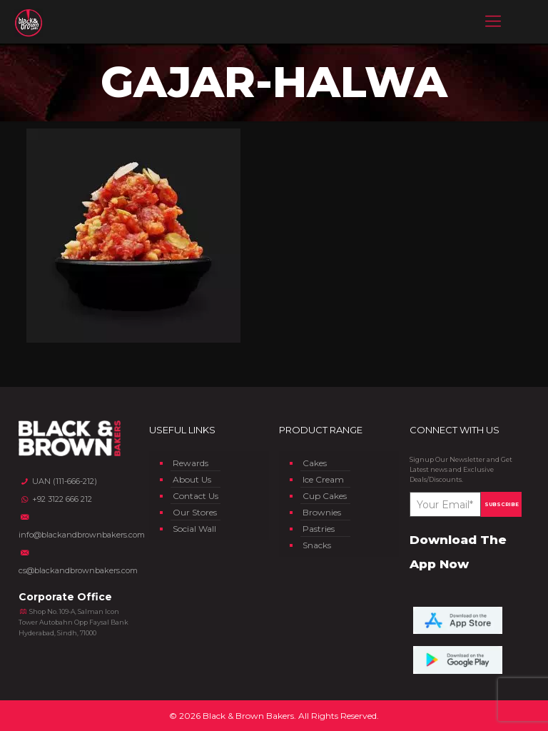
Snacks (317, 545)
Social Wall (194, 528)
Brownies (322, 512)
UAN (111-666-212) (57, 481)
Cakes (315, 463)
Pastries (319, 528)
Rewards (190, 463)
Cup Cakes (325, 495)
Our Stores (195, 512)
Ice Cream (323, 479)
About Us (192, 479)
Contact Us (195, 495)
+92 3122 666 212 (55, 499)
